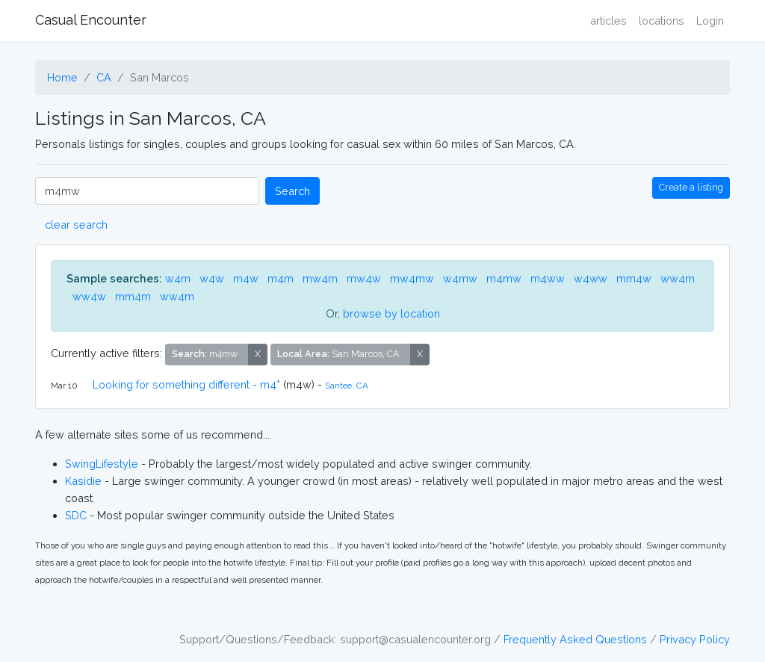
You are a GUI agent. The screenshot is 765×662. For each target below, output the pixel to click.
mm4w (633, 278)
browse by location (391, 313)
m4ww (547, 278)
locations (661, 20)
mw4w (364, 278)
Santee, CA (346, 385)
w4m (178, 278)
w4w (211, 278)
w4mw (460, 278)
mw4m (320, 278)
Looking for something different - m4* (186, 384)
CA (103, 77)
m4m (280, 278)
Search (292, 191)
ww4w (89, 296)
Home (62, 77)
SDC (76, 515)
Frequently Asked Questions (575, 639)
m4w (245, 278)
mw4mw (412, 278)
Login (710, 20)
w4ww (590, 278)
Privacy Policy (695, 639)
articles (608, 20)
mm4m (133, 296)
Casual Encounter (90, 20)
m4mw (503, 278)
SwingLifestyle (101, 463)
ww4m (677, 278)
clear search (76, 224)
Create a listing (691, 187)
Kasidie (83, 480)
